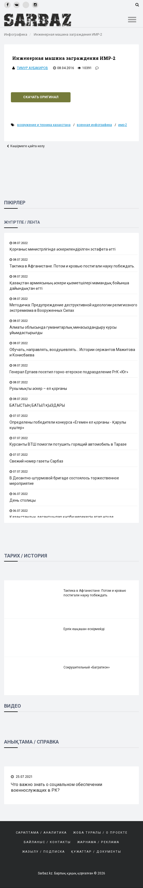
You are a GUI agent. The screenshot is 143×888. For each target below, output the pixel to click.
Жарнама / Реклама (98, 842)
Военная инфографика (94, 125)
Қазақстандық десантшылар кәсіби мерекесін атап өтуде (62, 517)
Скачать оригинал (40, 97)
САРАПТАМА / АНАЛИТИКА (41, 832)
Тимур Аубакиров (32, 68)
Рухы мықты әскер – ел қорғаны (38, 388)
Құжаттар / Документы (96, 851)
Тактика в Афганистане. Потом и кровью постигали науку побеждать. (72, 266)
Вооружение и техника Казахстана (44, 125)
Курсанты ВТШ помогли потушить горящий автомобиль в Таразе (68, 444)
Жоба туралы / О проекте (100, 832)
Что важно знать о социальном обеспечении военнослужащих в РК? (56, 787)
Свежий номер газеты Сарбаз (36, 461)
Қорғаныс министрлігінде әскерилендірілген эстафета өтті (62, 249)
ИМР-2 (122, 125)
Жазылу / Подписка (43, 851)
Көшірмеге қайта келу (27, 146)
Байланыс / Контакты (47, 842)
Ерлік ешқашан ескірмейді (84, 629)
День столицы (23, 500)
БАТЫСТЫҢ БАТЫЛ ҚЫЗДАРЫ (37, 405)
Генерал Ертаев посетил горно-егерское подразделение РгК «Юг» (69, 372)
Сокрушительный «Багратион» (86, 668)
